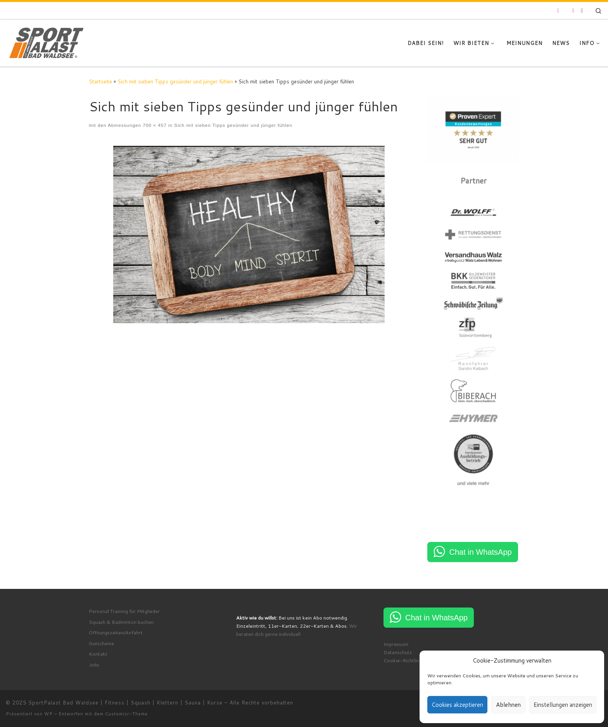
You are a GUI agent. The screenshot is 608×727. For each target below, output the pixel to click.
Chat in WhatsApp (480, 552)
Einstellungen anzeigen (563, 705)
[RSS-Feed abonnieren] (582, 11)
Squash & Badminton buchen (121, 621)
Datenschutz (397, 652)
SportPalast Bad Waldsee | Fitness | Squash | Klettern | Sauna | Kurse (125, 702)
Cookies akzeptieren (457, 705)
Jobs (94, 664)
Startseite (100, 81)
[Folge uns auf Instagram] (558, 11)
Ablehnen (508, 705)
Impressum (395, 643)
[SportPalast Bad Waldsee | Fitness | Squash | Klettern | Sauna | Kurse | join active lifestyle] (47, 41)
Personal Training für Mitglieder (124, 611)
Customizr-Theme (126, 714)
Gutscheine (101, 643)
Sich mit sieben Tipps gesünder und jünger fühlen (175, 81)
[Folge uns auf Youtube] (573, 11)
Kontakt (98, 653)
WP (48, 714)
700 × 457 (154, 125)
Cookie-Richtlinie (403, 660)
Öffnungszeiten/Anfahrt (116, 632)
